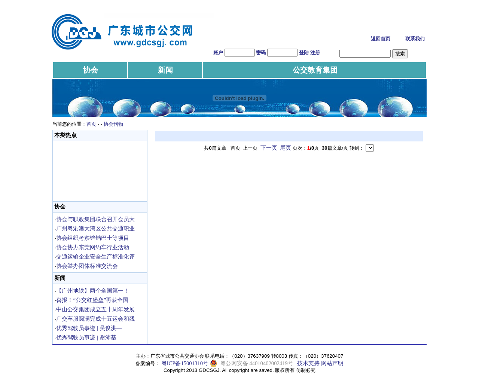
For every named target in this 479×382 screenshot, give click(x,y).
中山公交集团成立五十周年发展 (95, 309)
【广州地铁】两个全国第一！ (92, 291)
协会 (90, 70)
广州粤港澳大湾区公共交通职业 (95, 229)
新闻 (165, 70)
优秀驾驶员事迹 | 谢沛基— (89, 337)
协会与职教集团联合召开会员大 (95, 219)
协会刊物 (113, 124)
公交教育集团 (315, 70)
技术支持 (308, 363)
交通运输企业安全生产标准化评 (95, 257)
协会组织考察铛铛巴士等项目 (92, 238)
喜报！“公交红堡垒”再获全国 (92, 300)
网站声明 (332, 363)
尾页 (285, 148)
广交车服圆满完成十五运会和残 (95, 319)
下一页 (268, 148)
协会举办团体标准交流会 (87, 266)
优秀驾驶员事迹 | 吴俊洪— (89, 328)
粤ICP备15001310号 (184, 363)
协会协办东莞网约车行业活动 (92, 247)
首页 (91, 124)
